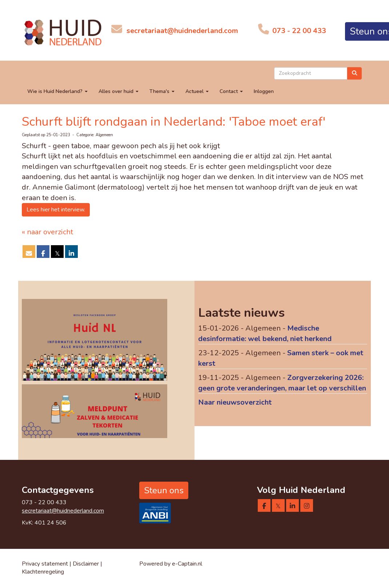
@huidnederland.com (182, 31)
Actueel (197, 91)
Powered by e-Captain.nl (170, 564)
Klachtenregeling (43, 572)
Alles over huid (119, 91)
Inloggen (264, 91)
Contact (231, 91)
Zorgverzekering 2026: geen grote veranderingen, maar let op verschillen (282, 383)
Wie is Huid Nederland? (57, 91)
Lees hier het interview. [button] (56, 210)
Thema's (162, 91)
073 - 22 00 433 (298, 31)
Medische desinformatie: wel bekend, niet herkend (265, 333)
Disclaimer (86, 564)
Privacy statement (45, 564)
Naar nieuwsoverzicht (235, 402)
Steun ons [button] (164, 490)
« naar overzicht (47, 232)
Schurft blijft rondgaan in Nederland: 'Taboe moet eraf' (173, 121)
